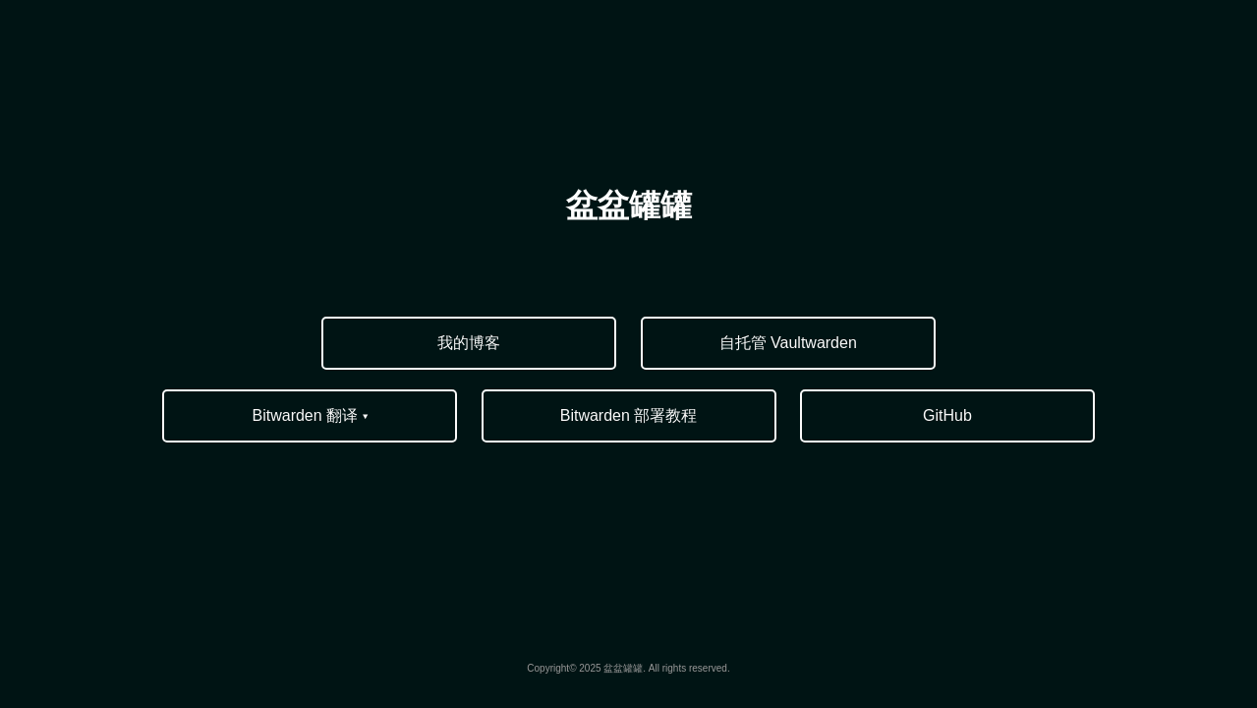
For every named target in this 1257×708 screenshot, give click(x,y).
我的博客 (468, 342)
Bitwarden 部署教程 (629, 415)
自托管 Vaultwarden (788, 342)
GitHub (947, 415)
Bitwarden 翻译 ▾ (310, 415)
